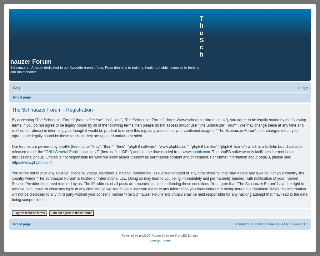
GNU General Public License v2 (71, 152)
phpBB (143, 235)
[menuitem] (16, 88)
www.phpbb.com (196, 152)
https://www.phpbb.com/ (32, 162)
